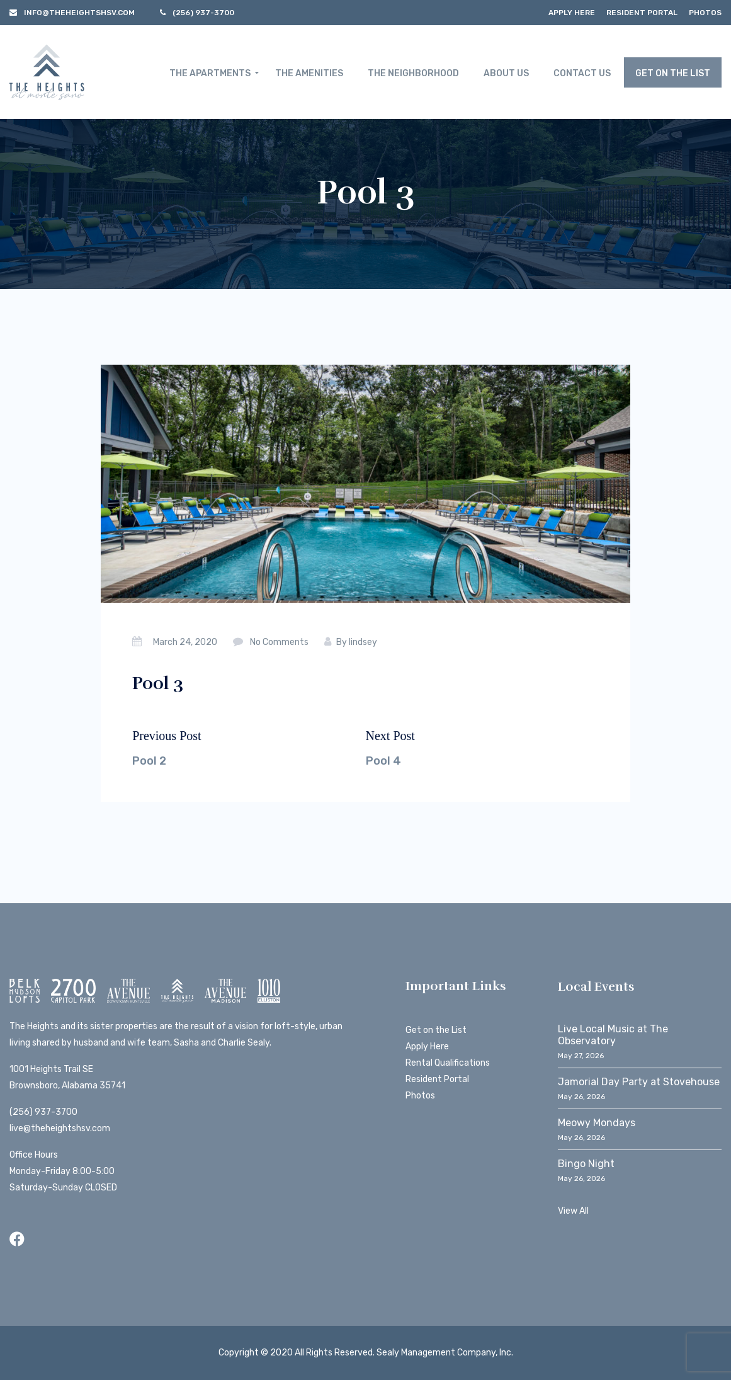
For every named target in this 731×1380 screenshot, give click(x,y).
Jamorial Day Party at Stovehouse (639, 1082)
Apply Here (571, 12)
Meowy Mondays (596, 1123)
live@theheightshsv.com (59, 1128)
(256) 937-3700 (43, 1112)
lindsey (363, 642)
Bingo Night (586, 1164)
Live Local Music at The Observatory (613, 1035)
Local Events (596, 987)
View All (573, 1211)
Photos (705, 12)
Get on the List (436, 1030)
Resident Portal (641, 12)
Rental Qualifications (447, 1063)
